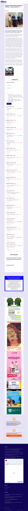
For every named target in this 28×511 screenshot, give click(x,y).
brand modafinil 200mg (15, 115)
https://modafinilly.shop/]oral (12, 237)
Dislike (8, 117)
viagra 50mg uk (18, 142)
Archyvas (6, 489)
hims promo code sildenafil (18, 157)
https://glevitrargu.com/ (10, 165)
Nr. (21, 10)
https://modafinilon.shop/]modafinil (13, 245)
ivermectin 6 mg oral (15, 108)
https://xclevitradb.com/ (19, 129)
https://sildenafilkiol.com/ (10, 158)
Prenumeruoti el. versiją (14, 435)
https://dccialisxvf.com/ (10, 186)
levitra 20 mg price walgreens (18, 164)
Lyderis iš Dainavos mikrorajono (10, 265)
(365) (20, 6)
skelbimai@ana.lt (19, 423)
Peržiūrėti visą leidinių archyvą (14, 437)
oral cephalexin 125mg (16, 135)
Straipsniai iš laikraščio (7, 487)
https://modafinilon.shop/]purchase (13, 221)
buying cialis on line (18, 185)
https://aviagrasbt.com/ (11, 172)
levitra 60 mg (14, 129)
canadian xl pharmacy (18, 214)
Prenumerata (6, 488)
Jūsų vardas (9, 85)
